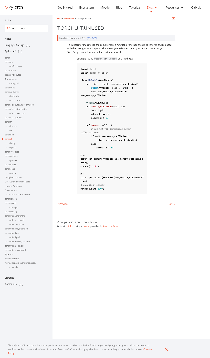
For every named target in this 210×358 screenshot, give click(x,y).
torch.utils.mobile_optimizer (18, 241)
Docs (150, 7)
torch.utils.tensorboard (15, 250)
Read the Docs (110, 226)
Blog (119, 7)
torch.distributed (12, 100)
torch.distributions (13, 117)
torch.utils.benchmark (15, 216)
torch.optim (10, 173)
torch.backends (12, 96)
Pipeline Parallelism (13, 186)
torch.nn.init (10, 164)
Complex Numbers (13, 177)
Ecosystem (86, 7)
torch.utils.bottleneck (14, 220)
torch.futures (11, 126)
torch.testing (11, 211)
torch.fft (8, 121)
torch (7, 57)
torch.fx (8, 130)
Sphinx (71, 226)
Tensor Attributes (13, 74)
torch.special (10, 147)
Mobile (105, 7)
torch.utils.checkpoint (15, 224)
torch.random (11, 198)
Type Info (9, 254)
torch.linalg (10, 143)
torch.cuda (10, 87)
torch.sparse (10, 203)
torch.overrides (12, 151)
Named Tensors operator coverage (20, 263)
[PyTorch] (14, 7)
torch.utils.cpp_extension (16, 228)
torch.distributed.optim (15, 113)
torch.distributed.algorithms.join (19, 104)
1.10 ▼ (8, 20)
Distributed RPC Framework (17, 194)
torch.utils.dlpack (12, 237)
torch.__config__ (12, 267)
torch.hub (9, 134)
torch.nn (9, 62)
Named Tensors (12, 258)
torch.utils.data (12, 233)
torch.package (11, 156)
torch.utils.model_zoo (14, 245)
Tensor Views (11, 79)
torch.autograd (12, 83)
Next (171, 203)
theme (86, 226)
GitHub (196, 7)
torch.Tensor (10, 70)
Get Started (65, 7)
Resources (172, 7)
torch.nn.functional (13, 66)
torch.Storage (11, 207)
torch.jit (8, 139)
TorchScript (69, 18)
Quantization (11, 190)
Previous (62, 203)
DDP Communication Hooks (17, 181)
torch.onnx (10, 168)
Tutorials (134, 7)
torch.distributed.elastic (16, 109)
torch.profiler (11, 160)
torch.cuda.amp (12, 92)
